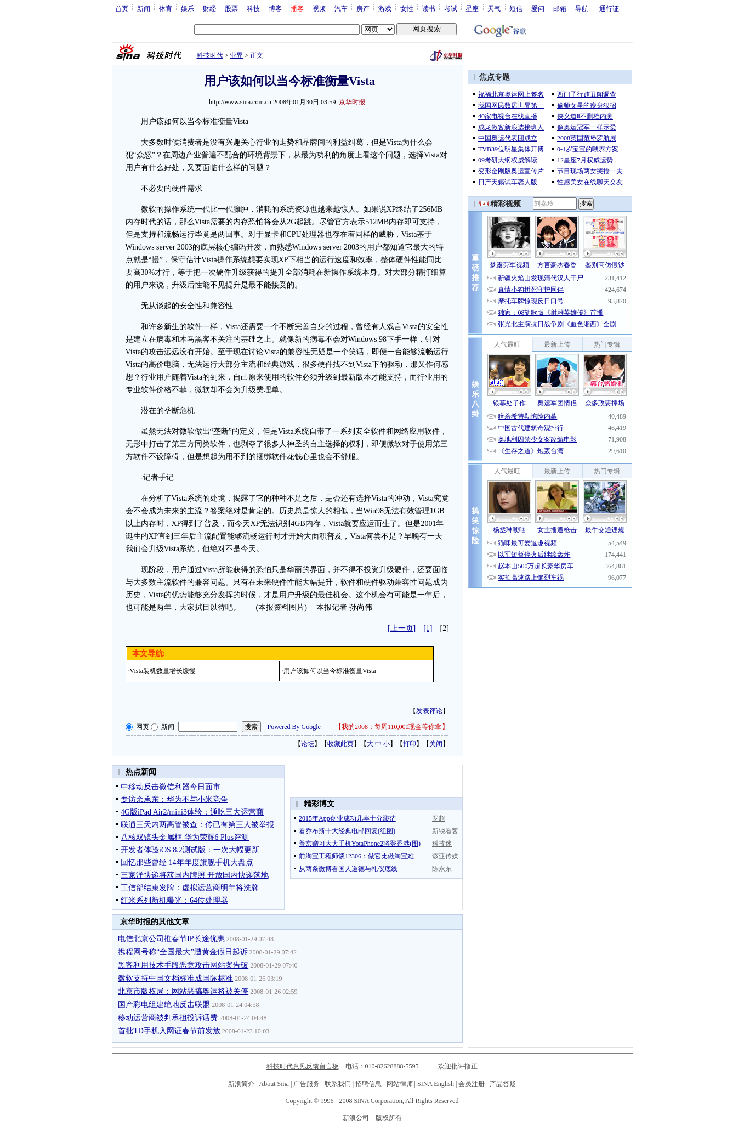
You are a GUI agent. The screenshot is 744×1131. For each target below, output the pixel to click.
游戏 (384, 8)
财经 (209, 8)
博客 (275, 8)
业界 (236, 55)
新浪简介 (241, 1084)
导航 (581, 8)
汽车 (341, 8)
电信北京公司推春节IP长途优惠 (171, 939)
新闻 (143, 8)
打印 (409, 744)
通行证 (609, 8)
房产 (363, 8)
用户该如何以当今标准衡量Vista (329, 671)
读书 (428, 8)
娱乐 (187, 8)
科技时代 (210, 55)
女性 (406, 8)
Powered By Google (294, 727)
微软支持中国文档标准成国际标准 (175, 978)
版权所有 (389, 1118)
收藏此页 (340, 744)
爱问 (537, 8)
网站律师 (400, 1084)
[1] (427, 628)
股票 (231, 8)
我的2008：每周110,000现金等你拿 (392, 727)
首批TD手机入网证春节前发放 (169, 1031)
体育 (165, 8)
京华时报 (352, 102)
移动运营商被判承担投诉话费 (168, 1018)
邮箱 (559, 8)
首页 (121, 8)
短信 (515, 8)
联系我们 (338, 1084)
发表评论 (429, 711)
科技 (253, 8)
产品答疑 (503, 1084)
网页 (142, 727)
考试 (450, 8)
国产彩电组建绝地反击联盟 (164, 1004)
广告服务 (306, 1084)
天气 (494, 8)
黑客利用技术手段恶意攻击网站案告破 (183, 965)
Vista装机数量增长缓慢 (163, 671)
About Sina (274, 1084)
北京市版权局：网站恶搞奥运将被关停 (183, 991)
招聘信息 (368, 1084)
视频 (319, 8)
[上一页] (402, 628)
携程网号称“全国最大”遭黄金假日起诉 (182, 952)
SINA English (435, 1084)
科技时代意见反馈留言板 (302, 1066)
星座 (472, 8)
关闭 (435, 744)
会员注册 (471, 1084)
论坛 (307, 744)
